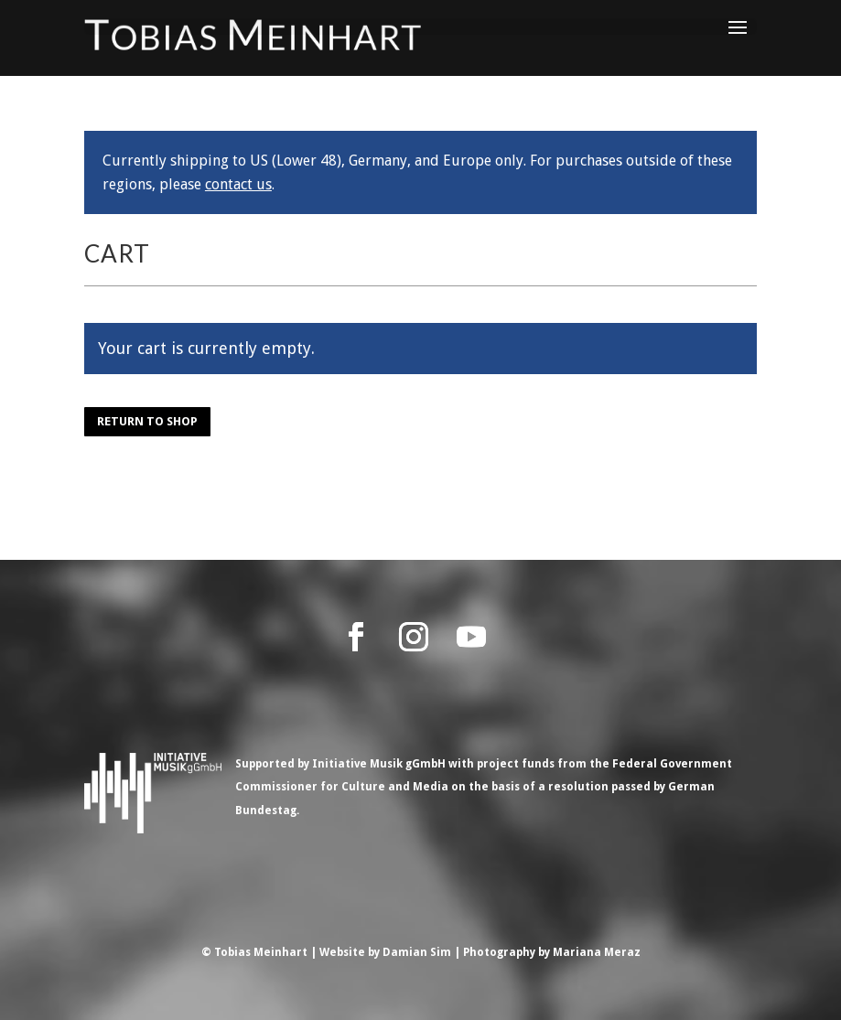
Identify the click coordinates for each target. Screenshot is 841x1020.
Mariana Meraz (597, 952)
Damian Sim (417, 952)
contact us (238, 184)
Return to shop (147, 421)
